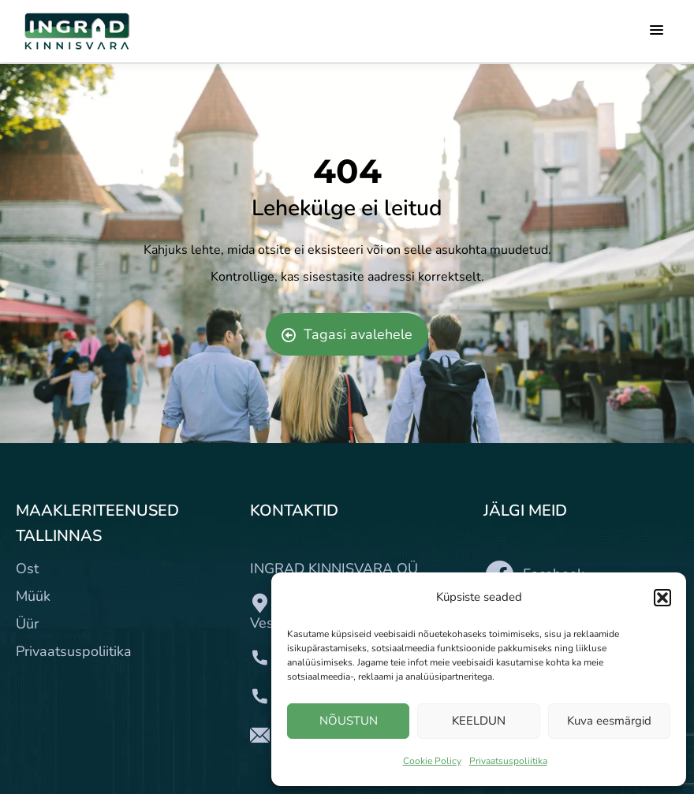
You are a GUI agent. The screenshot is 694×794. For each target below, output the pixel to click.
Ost (27, 568)
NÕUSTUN (348, 721)
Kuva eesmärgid (609, 721)
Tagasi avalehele (347, 334)
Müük (33, 596)
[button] (662, 598)
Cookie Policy (432, 761)
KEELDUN (479, 721)
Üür (27, 623)
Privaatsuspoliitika (508, 761)
